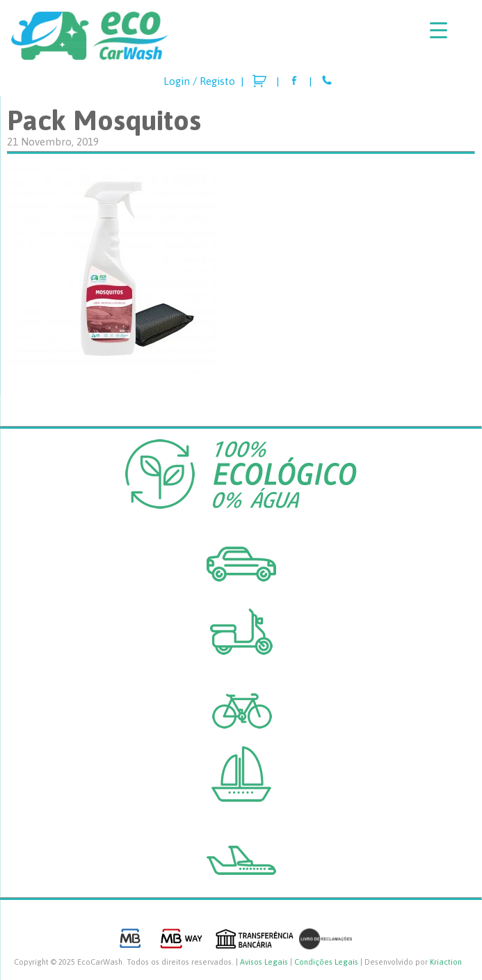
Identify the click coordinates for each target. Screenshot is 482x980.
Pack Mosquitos (104, 120)
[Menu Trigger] (438, 29)
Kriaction (446, 962)
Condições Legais (326, 962)
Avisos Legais (264, 962)
